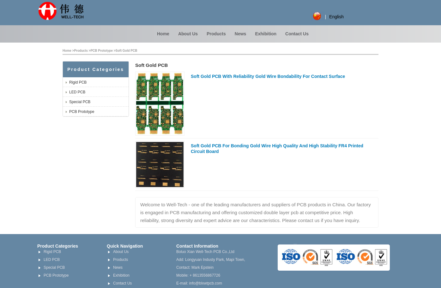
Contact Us (297, 33)
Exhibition (265, 33)
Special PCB (79, 102)
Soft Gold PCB (126, 50)
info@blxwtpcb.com (205, 283)
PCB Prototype (101, 50)
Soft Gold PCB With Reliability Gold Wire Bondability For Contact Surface (268, 76)
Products (216, 33)
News (240, 33)
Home (163, 33)
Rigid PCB (78, 82)
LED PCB (77, 92)
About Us (188, 33)
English (336, 16)
